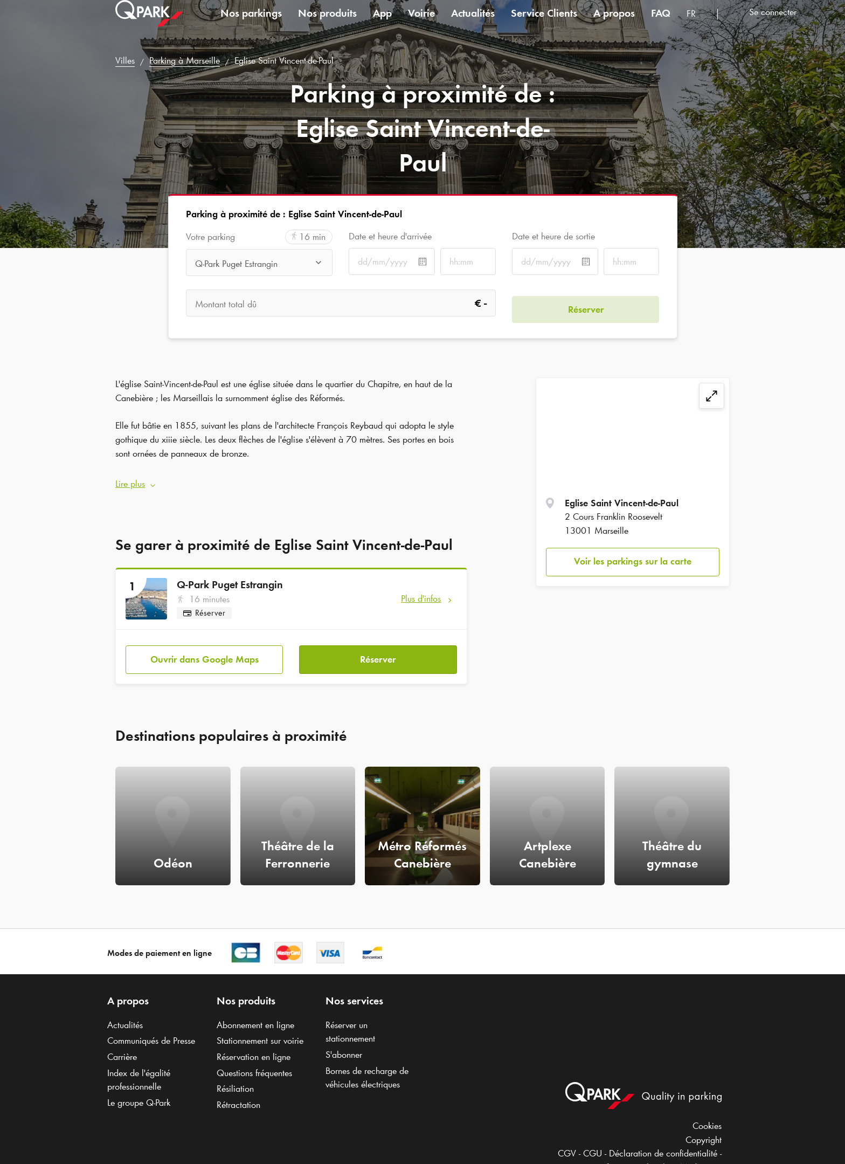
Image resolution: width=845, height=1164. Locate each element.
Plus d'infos (421, 592)
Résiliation (235, 1077)
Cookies (707, 1114)
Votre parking (210, 237)
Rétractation (238, 1093)
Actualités (473, 23)
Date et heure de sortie (553, 236)
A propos (614, 23)
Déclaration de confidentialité (663, 1141)
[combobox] (698, 25)
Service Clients (544, 23)
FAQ (660, 23)
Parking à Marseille (184, 60)
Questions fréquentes (254, 1061)
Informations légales (636, 1155)
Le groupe (138, 1091)
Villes (125, 60)
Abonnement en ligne (255, 1012)
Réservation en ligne (253, 1045)
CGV (567, 1141)
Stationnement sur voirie (260, 1029)
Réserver (378, 647)
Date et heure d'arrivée (390, 236)
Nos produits (327, 23)
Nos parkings (251, 23)
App (382, 23)
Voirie (421, 23)
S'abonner (343, 1043)
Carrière (122, 1045)
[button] (291, 478)
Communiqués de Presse (151, 1029)
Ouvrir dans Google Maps (204, 647)
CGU (592, 1141)
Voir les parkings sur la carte (632, 561)
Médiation (698, 1155)
